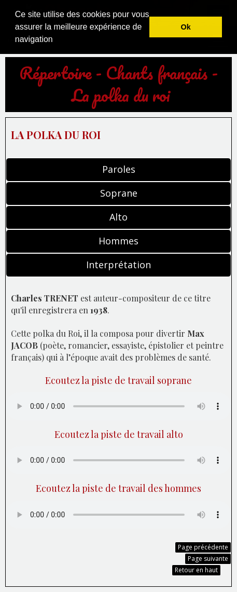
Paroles (118, 169)
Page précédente (203, 547)
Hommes (118, 241)
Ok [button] (186, 27)
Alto (118, 217)
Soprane (118, 193)
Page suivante (208, 558)
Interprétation (118, 264)
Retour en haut (196, 570)
